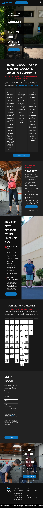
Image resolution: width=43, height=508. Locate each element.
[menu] (40, 2)
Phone (6, 404)
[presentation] (13, 432)
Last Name (7, 396)
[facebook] (8, 491)
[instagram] (10, 491)
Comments (7, 424)
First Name (7, 392)
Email (6, 400)
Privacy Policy (13, 415)
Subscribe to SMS (12, 408)
